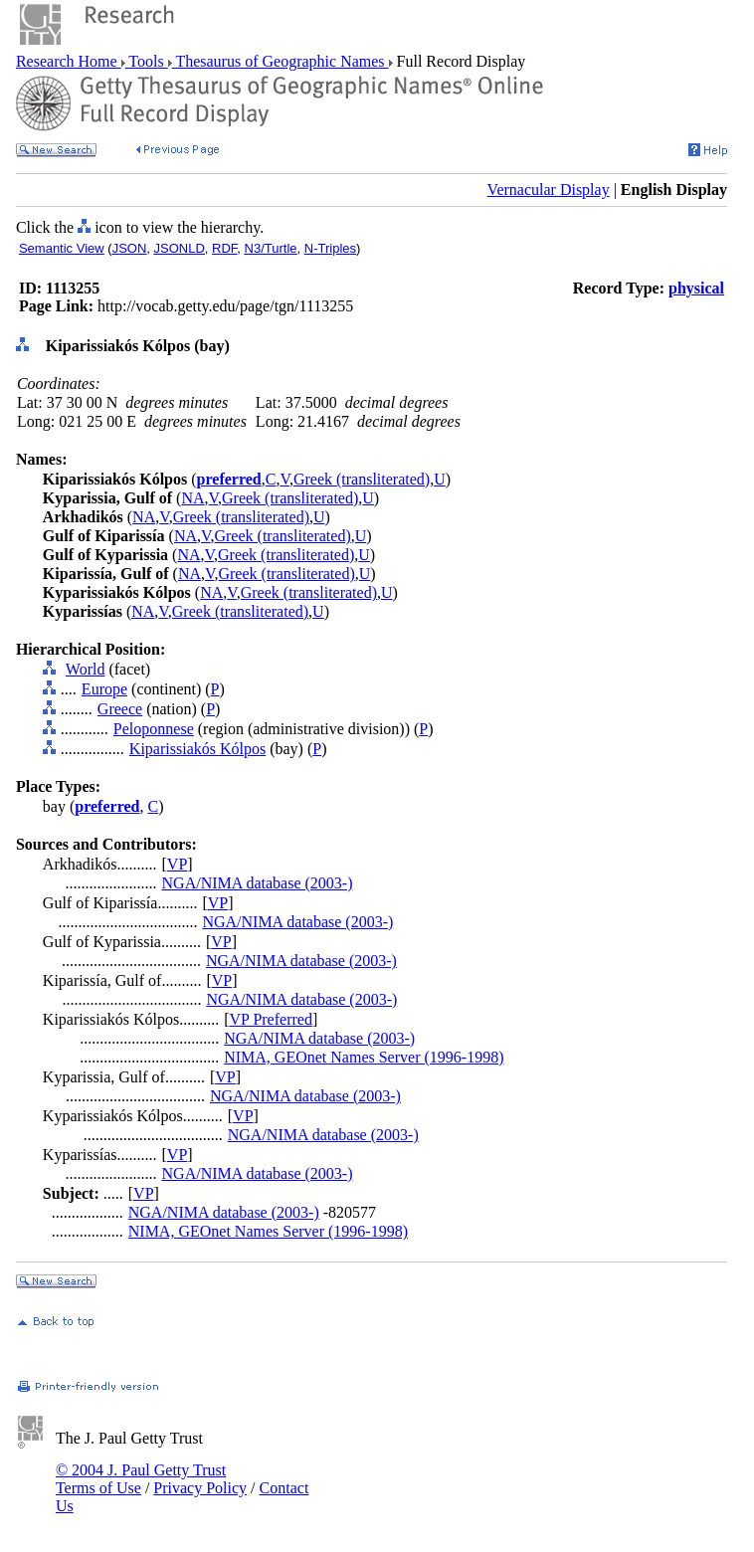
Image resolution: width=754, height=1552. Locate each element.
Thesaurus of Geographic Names (280, 61)
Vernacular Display (548, 189)
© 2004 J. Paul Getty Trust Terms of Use (141, 1478)
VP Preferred (271, 1019)
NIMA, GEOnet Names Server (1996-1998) (363, 1057)
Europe (104, 688)
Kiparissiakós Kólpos (197, 748)
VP (177, 864)
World (85, 669)
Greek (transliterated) (361, 479)
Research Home (68, 61)
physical (696, 288)
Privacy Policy (200, 1487)
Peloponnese (153, 728)
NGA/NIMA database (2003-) (257, 882)
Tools (146, 61)
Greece (119, 708)
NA (192, 497)
